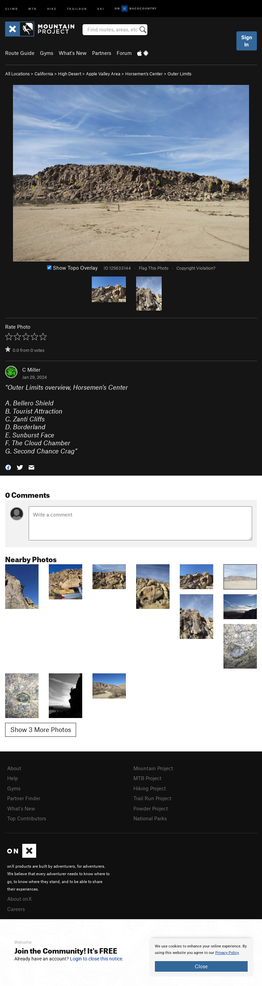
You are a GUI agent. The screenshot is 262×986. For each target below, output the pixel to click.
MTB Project (147, 778)
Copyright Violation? (195, 268)
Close (201, 966)
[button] (8, 467)
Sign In (246, 40)
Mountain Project (153, 768)
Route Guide (19, 53)
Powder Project (150, 808)
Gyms (46, 53)
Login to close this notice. (96, 958)
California (43, 73)
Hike (52, 8)
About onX (19, 899)
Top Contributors (26, 818)
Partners (101, 53)
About (14, 768)
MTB (32, 8)
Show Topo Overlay (72, 268)
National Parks (150, 818)
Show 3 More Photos (40, 729)
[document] (201, 957)
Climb (11, 8)
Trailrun (77, 8)
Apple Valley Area (103, 73)
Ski (100, 8)
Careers (16, 909)
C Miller (31, 370)
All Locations (17, 73)
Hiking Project (149, 788)
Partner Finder (23, 798)
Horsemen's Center (144, 73)
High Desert (69, 73)
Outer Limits (179, 73)
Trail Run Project (152, 798)
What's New (73, 53)
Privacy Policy (227, 953)
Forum (124, 53)
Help (12, 778)
